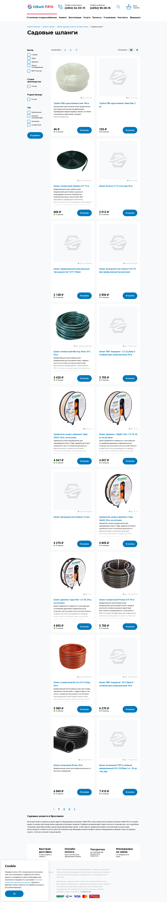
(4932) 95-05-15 (100, 8)
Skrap (32, 58)
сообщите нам (85, 892)
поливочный (35, 124)
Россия (33, 86)
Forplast (33, 54)
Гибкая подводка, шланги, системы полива (72, 27)
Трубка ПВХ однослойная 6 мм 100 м (71, 103)
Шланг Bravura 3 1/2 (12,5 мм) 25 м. (116, 186)
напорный (34, 121)
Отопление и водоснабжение (42, 17)
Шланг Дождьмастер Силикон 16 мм (71, 517)
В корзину (84, 130)
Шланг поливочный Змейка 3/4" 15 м (71, 186)
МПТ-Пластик (35, 70)
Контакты (123, 17)
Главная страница (33, 27)
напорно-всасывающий (36, 116)
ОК (14, 894)
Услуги (86, 17)
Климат (63, 17)
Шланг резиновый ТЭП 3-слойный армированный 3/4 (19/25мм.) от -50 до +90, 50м (118, 768)
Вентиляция (75, 17)
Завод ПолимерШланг (36, 66)
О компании (110, 17)
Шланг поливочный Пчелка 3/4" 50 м (116, 600)
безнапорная (35, 112)
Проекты (97, 17)
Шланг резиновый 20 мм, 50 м (68, 765)
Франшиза (135, 17)
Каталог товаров (48, 27)
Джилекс (34, 61)
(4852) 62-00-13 (75, 7)
